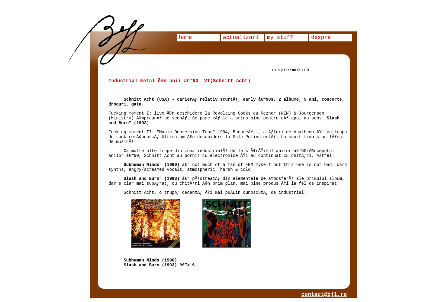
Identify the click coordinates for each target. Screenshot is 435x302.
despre (321, 37)
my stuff (280, 37)
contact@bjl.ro (324, 294)
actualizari (241, 37)
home (185, 37)
